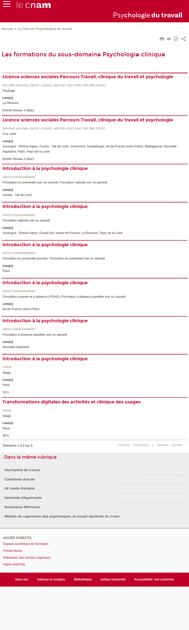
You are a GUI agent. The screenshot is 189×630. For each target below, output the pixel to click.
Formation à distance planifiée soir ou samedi (34, 334)
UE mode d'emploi (19, 488)
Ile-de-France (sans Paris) (20, 309)
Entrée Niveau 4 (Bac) (18, 110)
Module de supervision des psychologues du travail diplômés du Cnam (62, 516)
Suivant (163, 445)
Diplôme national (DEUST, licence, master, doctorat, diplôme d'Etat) (54, 85)
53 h (5, 392)
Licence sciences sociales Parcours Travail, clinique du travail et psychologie (87, 76)
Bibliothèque (83, 579)
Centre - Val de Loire (17, 195)
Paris (6, 271)
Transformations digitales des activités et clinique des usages (71, 402)
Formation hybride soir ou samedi (26, 220)
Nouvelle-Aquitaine (15, 347)
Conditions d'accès (19, 479)
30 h (5, 435)
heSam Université (113, 579)
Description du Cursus (22, 470)
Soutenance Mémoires (22, 507)
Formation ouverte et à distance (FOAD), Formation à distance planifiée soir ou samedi (64, 296)
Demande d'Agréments (23, 498)
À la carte (9, 134)
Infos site (21, 579)
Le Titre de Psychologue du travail (44, 29)
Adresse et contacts (51, 579)
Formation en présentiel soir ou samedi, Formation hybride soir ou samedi (54, 182)
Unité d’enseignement (18, 177)
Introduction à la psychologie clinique (45, 168)
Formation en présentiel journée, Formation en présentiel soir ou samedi (53, 258)
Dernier (177, 445)
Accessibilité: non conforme (154, 579)
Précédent (141, 445)
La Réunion (10, 103)
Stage (6, 367)
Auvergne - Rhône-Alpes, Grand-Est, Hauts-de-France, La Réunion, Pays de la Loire (62, 233)
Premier (124, 445)
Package (8, 90)
